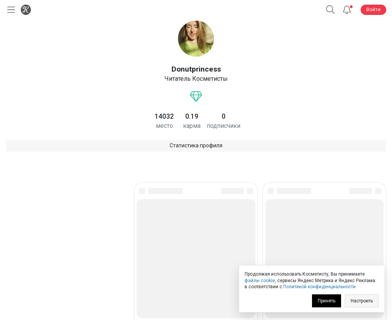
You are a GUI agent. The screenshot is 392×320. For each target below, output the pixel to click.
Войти (373, 9)
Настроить (362, 301)
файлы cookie (260, 280)
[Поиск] (330, 10)
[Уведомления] (347, 10)
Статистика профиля (196, 145)
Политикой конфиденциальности (319, 286)
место (164, 125)
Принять (326, 301)
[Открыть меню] (9, 10)
